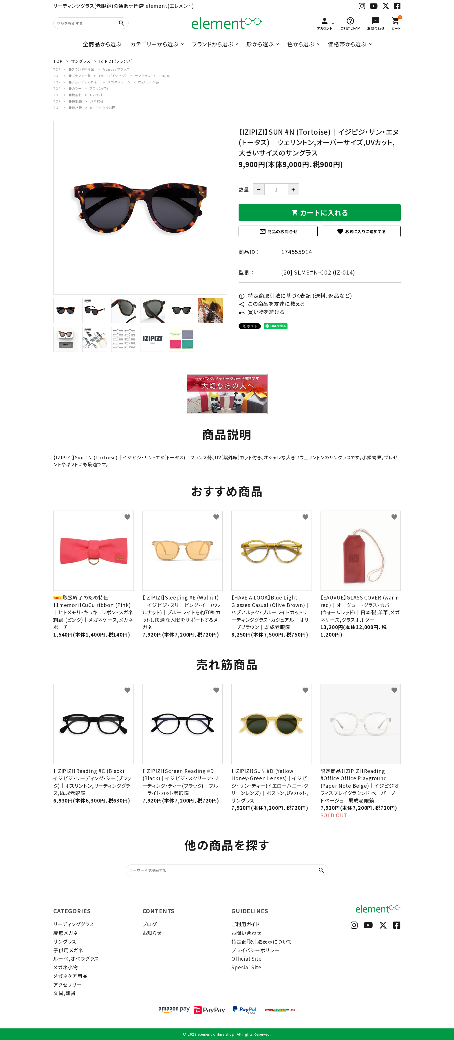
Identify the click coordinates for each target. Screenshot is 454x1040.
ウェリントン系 (148, 82)
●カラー (74, 88)
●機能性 (75, 94)
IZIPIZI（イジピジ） (113, 75)
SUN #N (164, 75)
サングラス (142, 75)
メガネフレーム (119, 82)
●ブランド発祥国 (81, 69)
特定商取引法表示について (261, 941)
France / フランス (116, 69)
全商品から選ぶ (102, 44)
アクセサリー (67, 984)
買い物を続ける (262, 311)
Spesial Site (246, 967)
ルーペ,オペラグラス (76, 958)
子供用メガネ (68, 950)
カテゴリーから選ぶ (154, 44)
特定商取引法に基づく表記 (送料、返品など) (295, 295)
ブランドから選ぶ (212, 44)
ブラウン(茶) (98, 88)
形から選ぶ (260, 44)
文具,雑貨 (64, 993)
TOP (57, 69)
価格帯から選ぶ (347, 44)
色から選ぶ (300, 44)
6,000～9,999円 (103, 107)
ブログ (149, 924)
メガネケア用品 (70, 975)
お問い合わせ (246, 932)
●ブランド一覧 (79, 75)
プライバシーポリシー (255, 950)
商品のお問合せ (278, 231)
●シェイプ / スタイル (84, 82)
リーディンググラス (73, 924)
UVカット (96, 94)
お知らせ (152, 932)
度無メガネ (65, 932)
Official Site (246, 958)
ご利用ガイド (245, 924)
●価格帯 (75, 107)
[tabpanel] (140, 208)
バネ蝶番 (96, 101)
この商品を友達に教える (272, 303)
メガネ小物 (65, 967)
